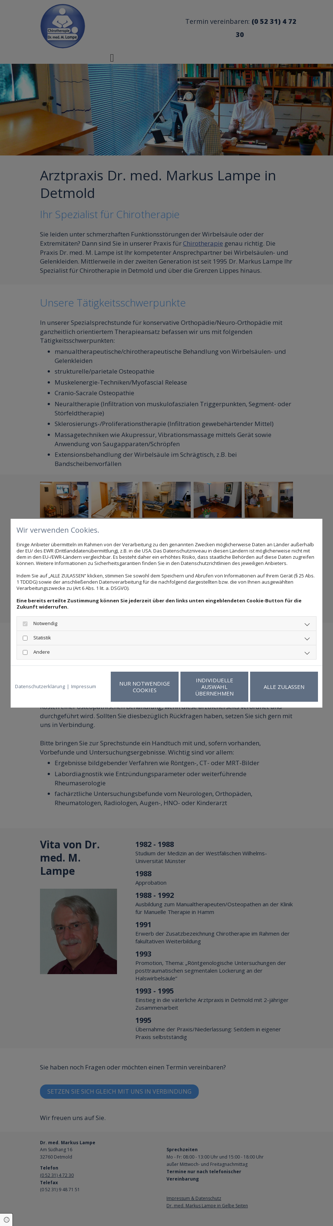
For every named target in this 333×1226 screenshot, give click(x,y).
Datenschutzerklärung (40, 686)
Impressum (83, 686)
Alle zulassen (284, 686)
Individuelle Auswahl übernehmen (214, 686)
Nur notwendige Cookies (144, 687)
